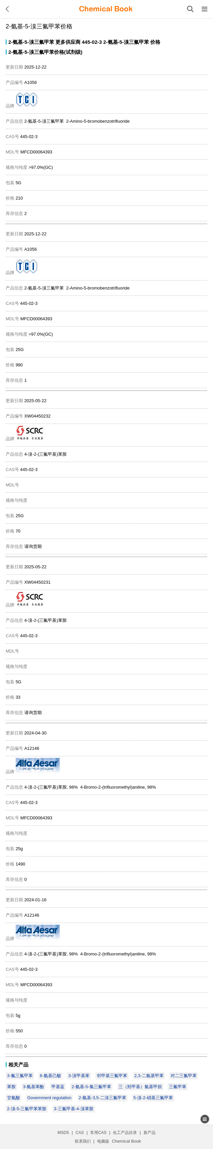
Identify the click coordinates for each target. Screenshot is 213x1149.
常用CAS (98, 1132)
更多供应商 (67, 42)
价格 (155, 42)
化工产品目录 (125, 1132)
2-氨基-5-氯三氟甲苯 (91, 1086)
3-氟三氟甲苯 (20, 1075)
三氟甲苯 (177, 1086)
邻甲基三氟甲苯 (112, 1075)
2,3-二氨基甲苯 (148, 1075)
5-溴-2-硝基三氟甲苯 (153, 1097)
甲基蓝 (57, 1086)
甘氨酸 (13, 1097)
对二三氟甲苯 (184, 1075)
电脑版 (103, 1141)
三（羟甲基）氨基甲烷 (140, 1086)
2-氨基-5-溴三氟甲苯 (31, 42)
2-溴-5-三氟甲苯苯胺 (26, 1108)
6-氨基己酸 (50, 1075)
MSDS (63, 1132)
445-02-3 (92, 42)
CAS (79, 1132)
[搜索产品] (190, 9)
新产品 (150, 1132)
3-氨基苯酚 (33, 1086)
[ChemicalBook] (106, 9)
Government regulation (49, 1097)
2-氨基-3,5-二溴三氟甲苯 (102, 1097)
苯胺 (11, 1086)
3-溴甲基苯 (78, 1075)
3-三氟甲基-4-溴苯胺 (73, 1108)
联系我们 (83, 1141)
